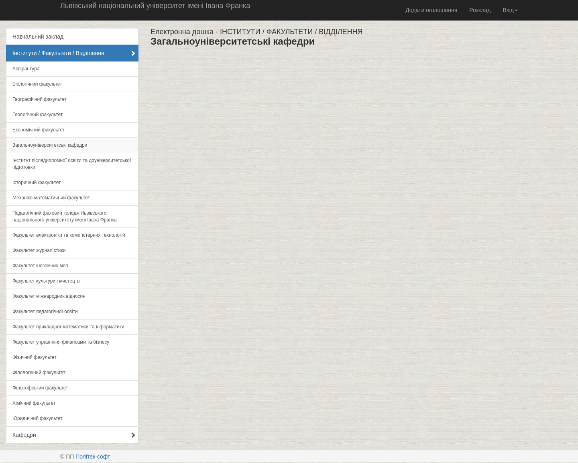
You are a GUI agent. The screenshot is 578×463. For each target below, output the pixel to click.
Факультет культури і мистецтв (46, 281)
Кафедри (74, 435)
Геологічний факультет (37, 114)
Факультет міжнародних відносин (48, 296)
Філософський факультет (40, 388)
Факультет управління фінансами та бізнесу (60, 342)
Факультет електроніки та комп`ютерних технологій (68, 235)
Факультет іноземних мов (40, 265)
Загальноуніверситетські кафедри (49, 145)
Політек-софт (92, 456)
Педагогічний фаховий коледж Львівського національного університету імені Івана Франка (64, 216)
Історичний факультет (36, 182)
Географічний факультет (39, 99)
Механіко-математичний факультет (51, 198)
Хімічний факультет (33, 403)
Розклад (479, 10)
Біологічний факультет (37, 84)
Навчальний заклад (37, 36)
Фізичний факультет (34, 357)
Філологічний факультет (38, 372)
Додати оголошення (431, 10)
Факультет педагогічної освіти (45, 311)
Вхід (510, 10)
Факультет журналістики (38, 250)
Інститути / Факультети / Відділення (74, 53)
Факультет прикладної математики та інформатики (68, 327)
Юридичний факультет (37, 418)
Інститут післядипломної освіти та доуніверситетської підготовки (71, 164)
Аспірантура (25, 69)
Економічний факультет (38, 130)
